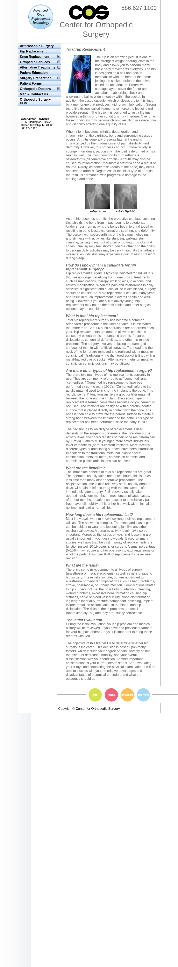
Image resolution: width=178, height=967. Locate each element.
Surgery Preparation (36, 78)
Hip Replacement (33, 51)
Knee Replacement (34, 56)
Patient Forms (31, 83)
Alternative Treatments (38, 67)
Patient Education (34, 72)
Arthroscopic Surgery (37, 46)
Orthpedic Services (35, 62)
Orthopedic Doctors (35, 89)
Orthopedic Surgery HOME (35, 101)
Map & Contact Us (34, 94)
